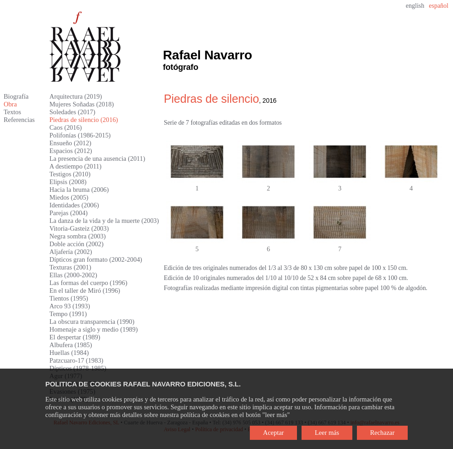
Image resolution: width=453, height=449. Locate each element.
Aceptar (273, 432)
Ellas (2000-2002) (73, 275)
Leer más (327, 432)
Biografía (16, 96)
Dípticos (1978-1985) (77, 368)
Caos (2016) (65, 127)
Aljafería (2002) (70, 251)
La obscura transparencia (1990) (92, 321)
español (438, 5)
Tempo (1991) (68, 313)
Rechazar (382, 432)
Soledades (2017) (72, 112)
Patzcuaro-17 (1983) (76, 360)
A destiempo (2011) (75, 166)
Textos (12, 112)
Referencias (19, 119)
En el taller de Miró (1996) (84, 290)
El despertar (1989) (74, 337)
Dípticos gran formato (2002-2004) (95, 259)
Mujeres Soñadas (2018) (81, 104)
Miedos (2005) (68, 197)
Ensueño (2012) (70, 143)
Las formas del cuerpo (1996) (88, 282)
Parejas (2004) (68, 213)
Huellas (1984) (69, 352)
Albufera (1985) (70, 345)
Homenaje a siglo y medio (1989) (93, 329)
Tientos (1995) (68, 298)
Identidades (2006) (74, 205)
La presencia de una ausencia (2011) (97, 158)
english (415, 5)
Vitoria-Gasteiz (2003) (79, 228)
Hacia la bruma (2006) (79, 189)
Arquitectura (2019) (75, 96)
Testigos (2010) (70, 174)
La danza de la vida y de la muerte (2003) (104, 220)
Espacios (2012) (70, 150)
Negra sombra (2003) (77, 236)
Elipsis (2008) (67, 181)
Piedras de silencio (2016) (83, 119)
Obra (10, 104)
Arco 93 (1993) (69, 306)
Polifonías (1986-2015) (80, 135)
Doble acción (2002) (76, 244)
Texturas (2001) (70, 267)
